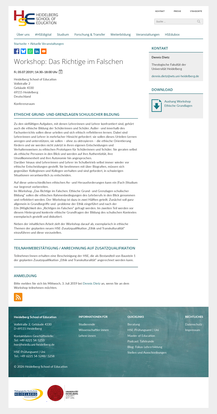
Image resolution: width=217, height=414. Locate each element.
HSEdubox (172, 34)
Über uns (23, 34)
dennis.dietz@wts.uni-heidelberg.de (175, 76)
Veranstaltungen (148, 34)
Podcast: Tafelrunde (140, 341)
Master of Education (141, 335)
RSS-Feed (18, 297)
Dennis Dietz (91, 283)
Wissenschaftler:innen (94, 330)
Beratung (133, 324)
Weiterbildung (121, 34)
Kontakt (160, 11)
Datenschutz (193, 324)
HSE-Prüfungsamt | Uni (143, 330)
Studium (63, 34)
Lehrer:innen (87, 335)
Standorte (196, 11)
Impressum (192, 330)
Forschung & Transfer (89, 34)
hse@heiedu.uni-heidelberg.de (34, 344)
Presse (177, 11)
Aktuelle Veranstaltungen (47, 43)
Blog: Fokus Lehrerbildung (144, 347)
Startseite (20, 43)
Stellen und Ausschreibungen (146, 352)
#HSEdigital (43, 34)
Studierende (87, 324)
